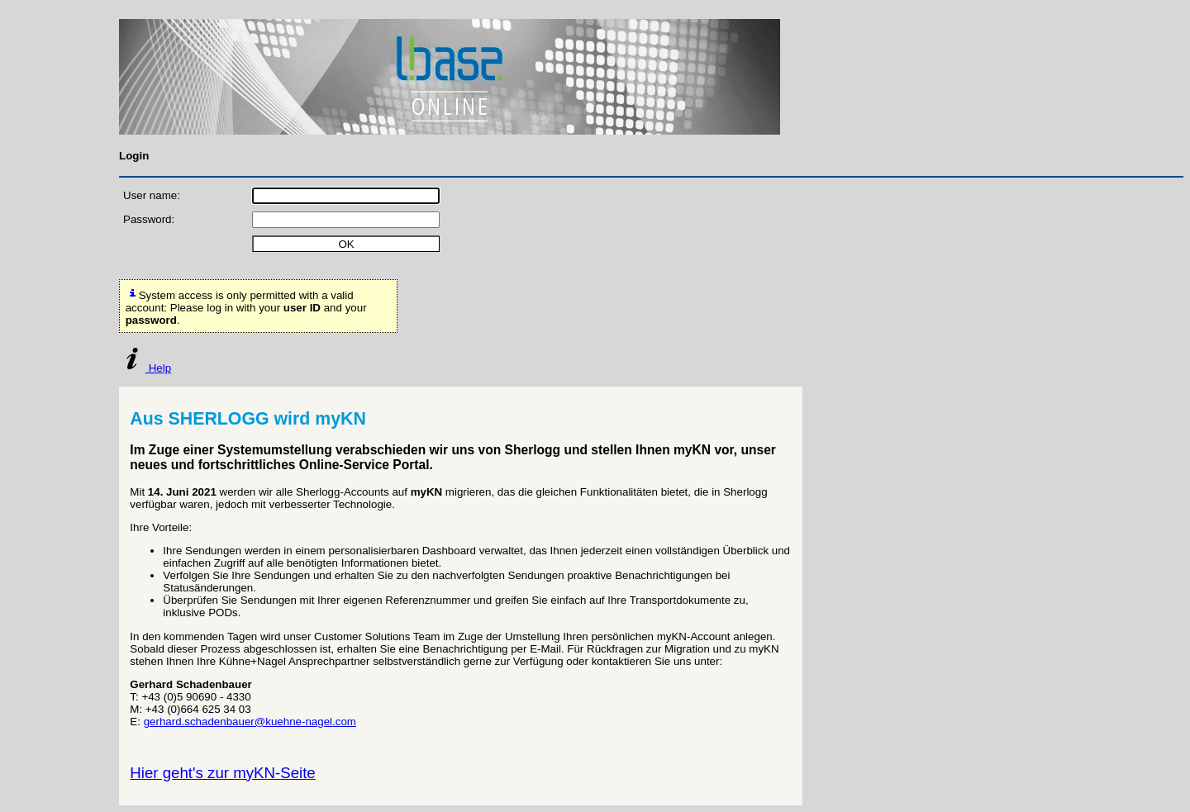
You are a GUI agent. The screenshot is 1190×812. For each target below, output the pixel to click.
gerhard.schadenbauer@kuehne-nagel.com (250, 721)
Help (145, 368)
